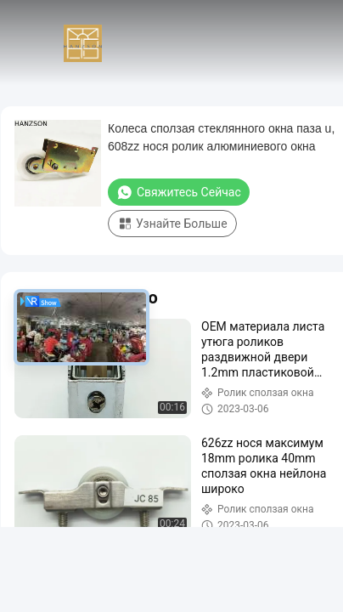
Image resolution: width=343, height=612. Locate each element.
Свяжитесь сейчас (178, 192)
